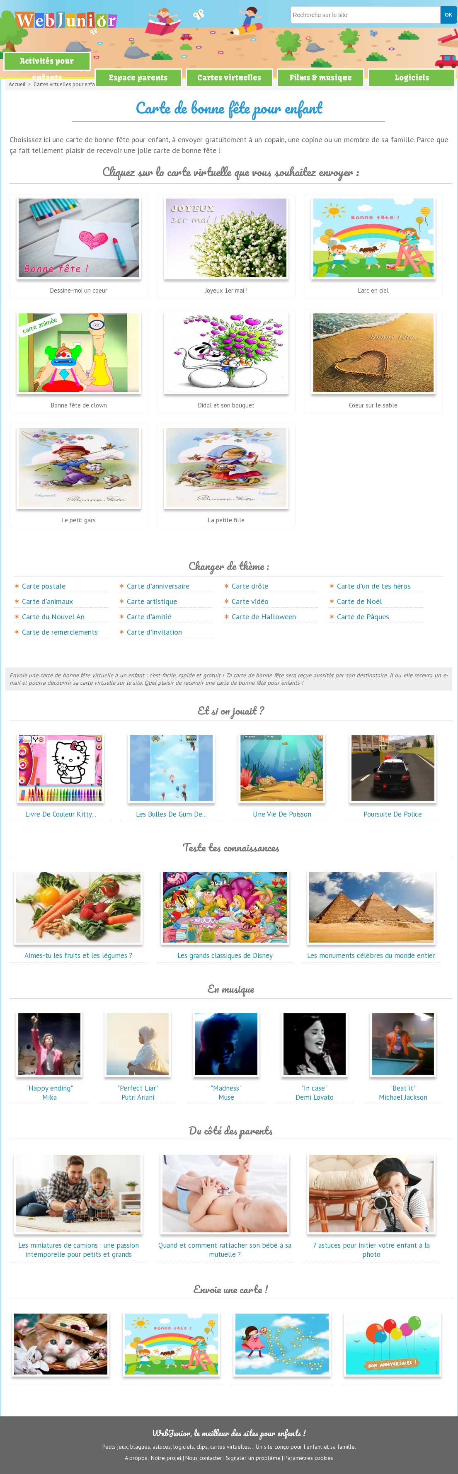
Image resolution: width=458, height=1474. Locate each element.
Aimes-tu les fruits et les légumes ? (78, 951)
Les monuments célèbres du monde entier (371, 951)
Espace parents (138, 77)
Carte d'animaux (47, 601)
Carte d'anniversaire (158, 586)
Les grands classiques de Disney (225, 951)
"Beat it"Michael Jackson (403, 1088)
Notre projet (166, 1458)
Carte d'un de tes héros (374, 586)
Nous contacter (203, 1458)
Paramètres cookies (308, 1458)
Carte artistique (152, 601)
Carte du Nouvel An (53, 616)
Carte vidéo (250, 601)
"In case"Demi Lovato (314, 1088)
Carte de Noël (359, 601)
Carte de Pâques (363, 616)
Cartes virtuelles (229, 77)
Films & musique (320, 77)
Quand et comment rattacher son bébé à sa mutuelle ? (224, 1245)
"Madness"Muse (226, 1088)
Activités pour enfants (47, 69)
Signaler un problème (253, 1458)
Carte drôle (250, 586)
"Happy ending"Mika (49, 1088)
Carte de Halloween (264, 616)
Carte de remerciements (60, 632)
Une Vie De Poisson (281, 809)
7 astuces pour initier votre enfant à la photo (371, 1245)
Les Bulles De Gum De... (171, 809)
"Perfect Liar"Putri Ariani (137, 1088)
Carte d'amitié (149, 616)
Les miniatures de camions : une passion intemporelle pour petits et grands (78, 1245)
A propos (136, 1458)
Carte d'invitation (154, 632)
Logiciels (412, 77)
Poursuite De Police (392, 809)
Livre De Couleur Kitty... (60, 809)
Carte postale (43, 586)
